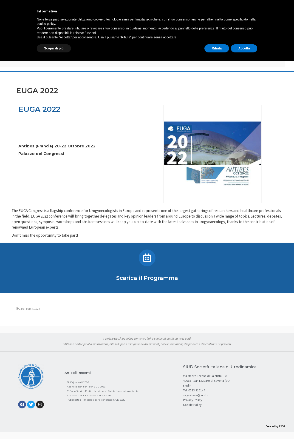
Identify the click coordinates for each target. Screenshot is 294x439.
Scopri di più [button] (54, 48)
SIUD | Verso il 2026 (78, 382)
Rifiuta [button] (217, 48)
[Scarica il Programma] (147, 258)
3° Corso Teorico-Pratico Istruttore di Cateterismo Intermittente (103, 391)
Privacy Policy (192, 400)
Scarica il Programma (147, 278)
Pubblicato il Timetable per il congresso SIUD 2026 (96, 399)
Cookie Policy (192, 405)
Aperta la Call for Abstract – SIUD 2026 (89, 395)
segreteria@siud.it (196, 395)
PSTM (282, 426)
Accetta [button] (244, 48)
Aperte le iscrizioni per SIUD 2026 (86, 386)
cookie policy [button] (46, 24)
